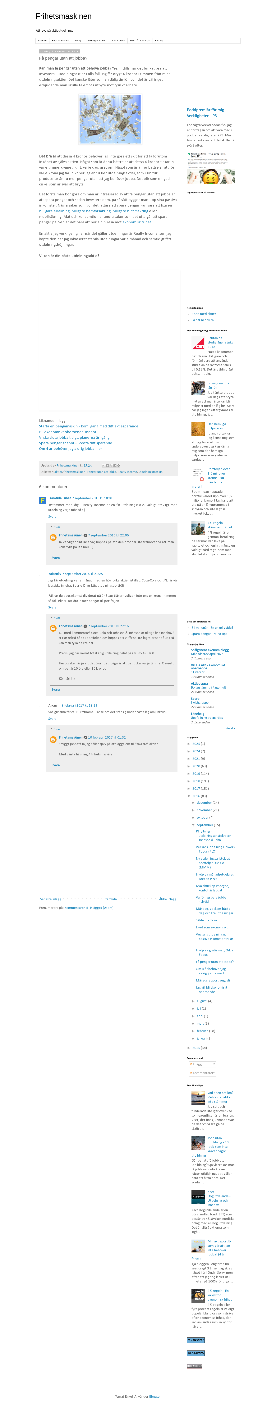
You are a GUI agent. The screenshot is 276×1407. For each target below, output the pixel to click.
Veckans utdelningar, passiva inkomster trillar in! (214, 939)
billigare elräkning (54, 211)
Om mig (159, 40)
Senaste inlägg (50, 899)
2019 (196, 774)
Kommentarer (201, 1073)
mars (201, 1024)
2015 (196, 1048)
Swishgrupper (200, 703)
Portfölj (77, 40)
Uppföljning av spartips (207, 718)
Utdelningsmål (118, 40)
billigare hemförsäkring (91, 211)
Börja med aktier (60, 40)
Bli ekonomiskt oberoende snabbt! (68, 432)
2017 (196, 789)
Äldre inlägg (168, 899)
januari (202, 1038)
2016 (196, 796)
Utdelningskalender (96, 40)
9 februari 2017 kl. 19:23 (79, 706)
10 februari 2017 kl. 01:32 (107, 738)
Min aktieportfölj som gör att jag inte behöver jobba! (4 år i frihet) (212, 1250)
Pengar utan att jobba (101, 472)
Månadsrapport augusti (213, 980)
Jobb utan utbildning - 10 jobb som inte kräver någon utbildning (210, 1147)
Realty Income (127, 472)
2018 (196, 781)
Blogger (155, 1397)
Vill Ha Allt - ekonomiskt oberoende (208, 667)
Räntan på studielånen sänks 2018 (220, 342)
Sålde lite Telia (206, 920)
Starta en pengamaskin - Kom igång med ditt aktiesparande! (89, 426)
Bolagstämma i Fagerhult (208, 688)
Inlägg (196, 1064)
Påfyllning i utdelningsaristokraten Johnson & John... (214, 836)
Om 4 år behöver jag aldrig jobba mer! (71, 449)
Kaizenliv (54, 574)
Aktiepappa (199, 684)
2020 (196, 766)
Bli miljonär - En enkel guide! (212, 628)
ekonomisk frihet (136, 222)
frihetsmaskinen (74, 472)
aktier (58, 472)
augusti (202, 1001)
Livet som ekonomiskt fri (214, 927)
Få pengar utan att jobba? (215, 962)
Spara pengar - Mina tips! (209, 634)
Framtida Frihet (59, 498)
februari (203, 1031)
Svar (57, 527)
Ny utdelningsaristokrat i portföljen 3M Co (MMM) (214, 863)
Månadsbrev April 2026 (207, 654)
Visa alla (230, 728)
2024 (196, 751)
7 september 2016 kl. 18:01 (92, 498)
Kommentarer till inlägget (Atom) (88, 908)
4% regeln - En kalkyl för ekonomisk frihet (220, 1295)
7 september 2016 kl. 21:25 (82, 574)
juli (199, 1009)
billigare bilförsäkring (130, 211)
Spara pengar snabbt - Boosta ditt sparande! (76, 443)
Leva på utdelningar (140, 40)
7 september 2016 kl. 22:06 (108, 535)
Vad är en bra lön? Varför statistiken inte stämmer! (220, 1097)
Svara (52, 517)
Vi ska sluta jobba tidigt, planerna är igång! (75, 438)
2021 (196, 759)
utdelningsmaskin (151, 472)
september (205, 825)
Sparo (195, 699)
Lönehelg (197, 714)
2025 (196, 744)
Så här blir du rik (202, 320)
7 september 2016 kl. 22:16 (108, 626)
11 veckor (198, 672)
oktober (203, 818)
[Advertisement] (108, 863)
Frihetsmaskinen (63, 16)
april (200, 1016)
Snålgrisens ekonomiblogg (210, 650)
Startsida (42, 40)
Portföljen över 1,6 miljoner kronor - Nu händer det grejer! (210, 478)
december (205, 803)
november (205, 810)
